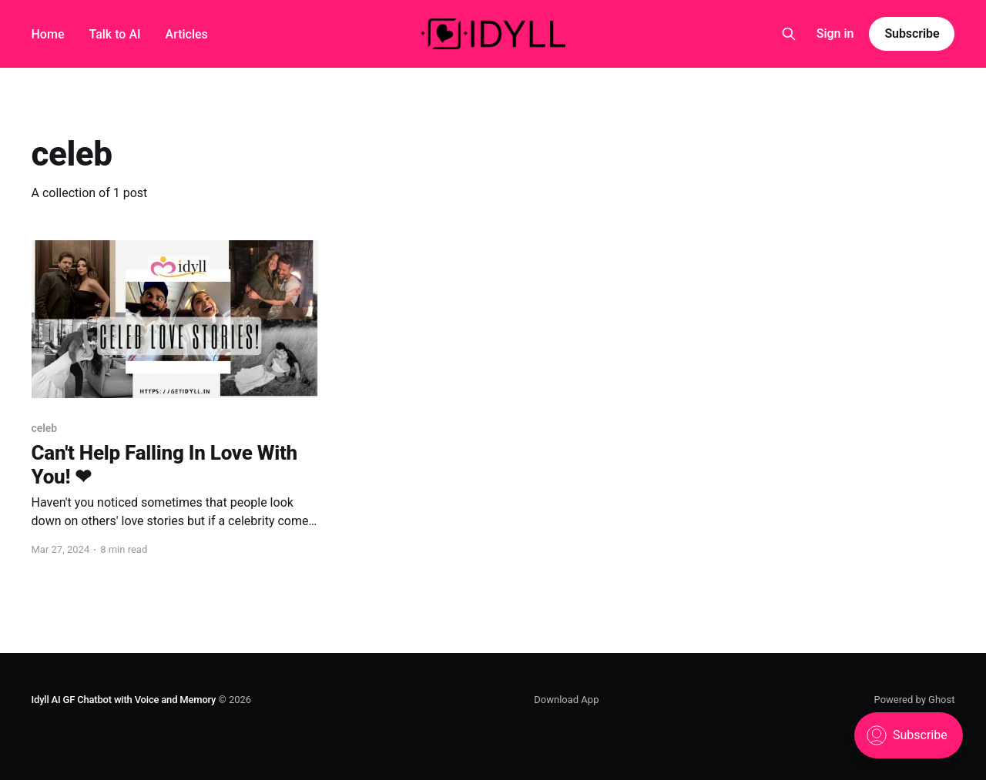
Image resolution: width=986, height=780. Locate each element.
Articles (187, 34)
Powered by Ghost (914, 699)
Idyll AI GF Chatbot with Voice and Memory (124, 699)
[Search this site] (788, 34)
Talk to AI (114, 34)
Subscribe (911, 33)
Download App (566, 699)
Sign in (835, 33)
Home (48, 34)
